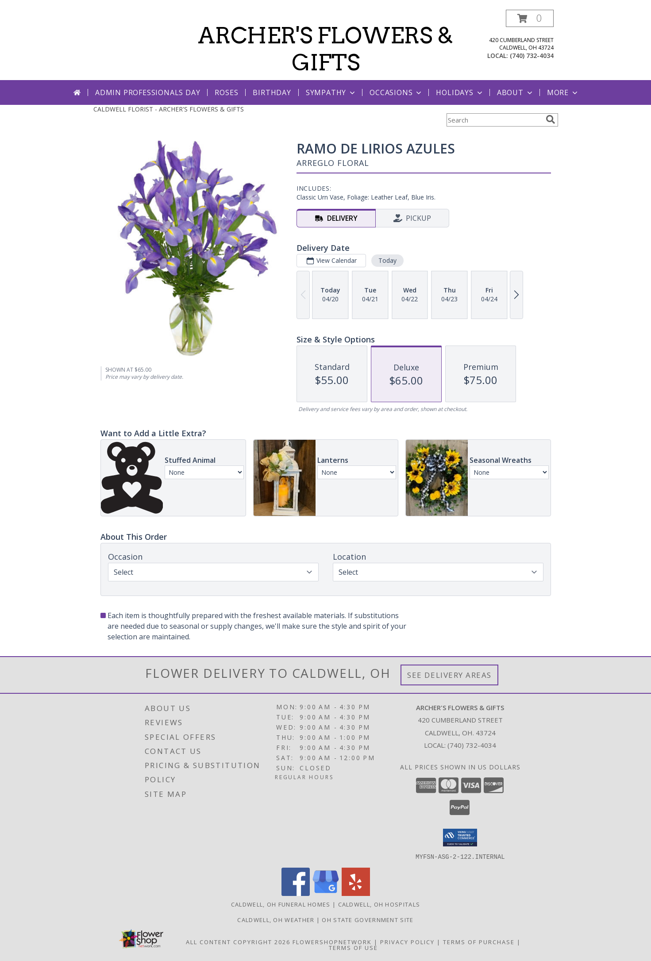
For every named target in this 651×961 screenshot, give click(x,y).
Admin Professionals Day (147, 92)
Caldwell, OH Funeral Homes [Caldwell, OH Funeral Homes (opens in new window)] (281, 904)
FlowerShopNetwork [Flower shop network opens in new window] (332, 942)
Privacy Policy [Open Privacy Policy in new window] (407, 942)
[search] (550, 119)
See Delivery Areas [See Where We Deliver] (449, 675)
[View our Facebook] (295, 893)
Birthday (272, 92)
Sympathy (331, 92)
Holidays (460, 92)
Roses (226, 92)
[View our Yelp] (356, 893)
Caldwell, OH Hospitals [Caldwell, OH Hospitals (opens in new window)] (379, 904)
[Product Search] (494, 120)
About (515, 92)
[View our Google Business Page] (326, 893)
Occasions (396, 92)
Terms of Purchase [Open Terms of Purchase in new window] (479, 942)
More (563, 92)
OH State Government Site (367, 919)
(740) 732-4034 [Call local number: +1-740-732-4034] (532, 55)
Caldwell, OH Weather (275, 919)
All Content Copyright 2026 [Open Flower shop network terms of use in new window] (238, 942)
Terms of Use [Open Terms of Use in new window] (353, 947)
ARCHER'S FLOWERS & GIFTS (325, 49)
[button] (530, 18)
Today (387, 260)
